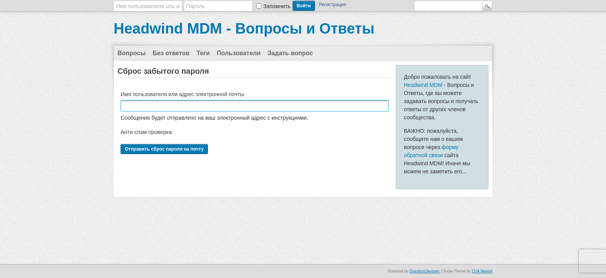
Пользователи (238, 53)
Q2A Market (482, 271)
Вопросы (131, 53)
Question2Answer (424, 271)
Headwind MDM (423, 85)
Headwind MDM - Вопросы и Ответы (244, 28)
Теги (202, 53)
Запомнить (277, 6)
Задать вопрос (290, 53)
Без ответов (171, 53)
